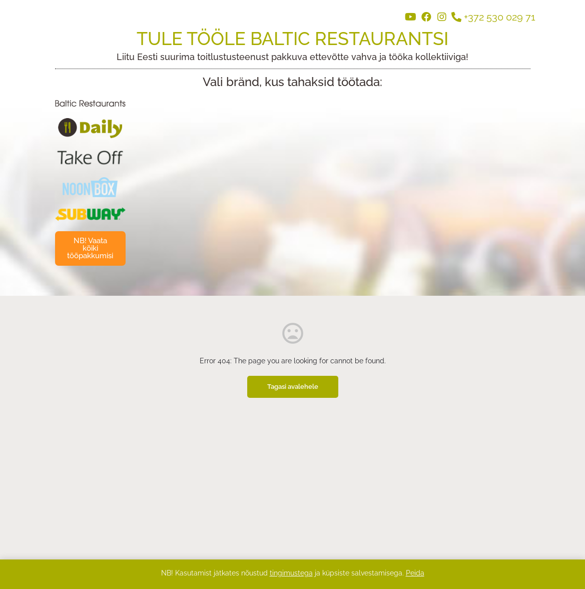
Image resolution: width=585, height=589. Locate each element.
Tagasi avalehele (292, 386)
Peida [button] (415, 573)
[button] (90, 248)
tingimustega (291, 573)
